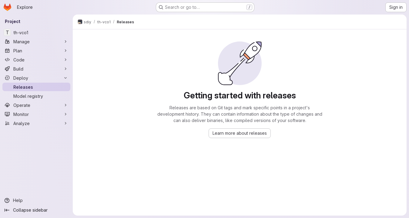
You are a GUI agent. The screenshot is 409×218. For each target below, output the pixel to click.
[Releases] (36, 87)
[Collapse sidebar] (36, 210)
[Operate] (36, 105)
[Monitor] (36, 114)
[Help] (36, 200)
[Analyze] (36, 123)
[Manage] (36, 41)
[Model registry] (36, 96)
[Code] (36, 59)
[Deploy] (36, 78)
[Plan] (36, 50)
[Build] (36, 68)
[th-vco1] (36, 32)
